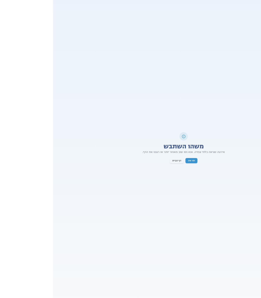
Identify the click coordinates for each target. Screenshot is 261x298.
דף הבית (123, 161)
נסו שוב (138, 161)
